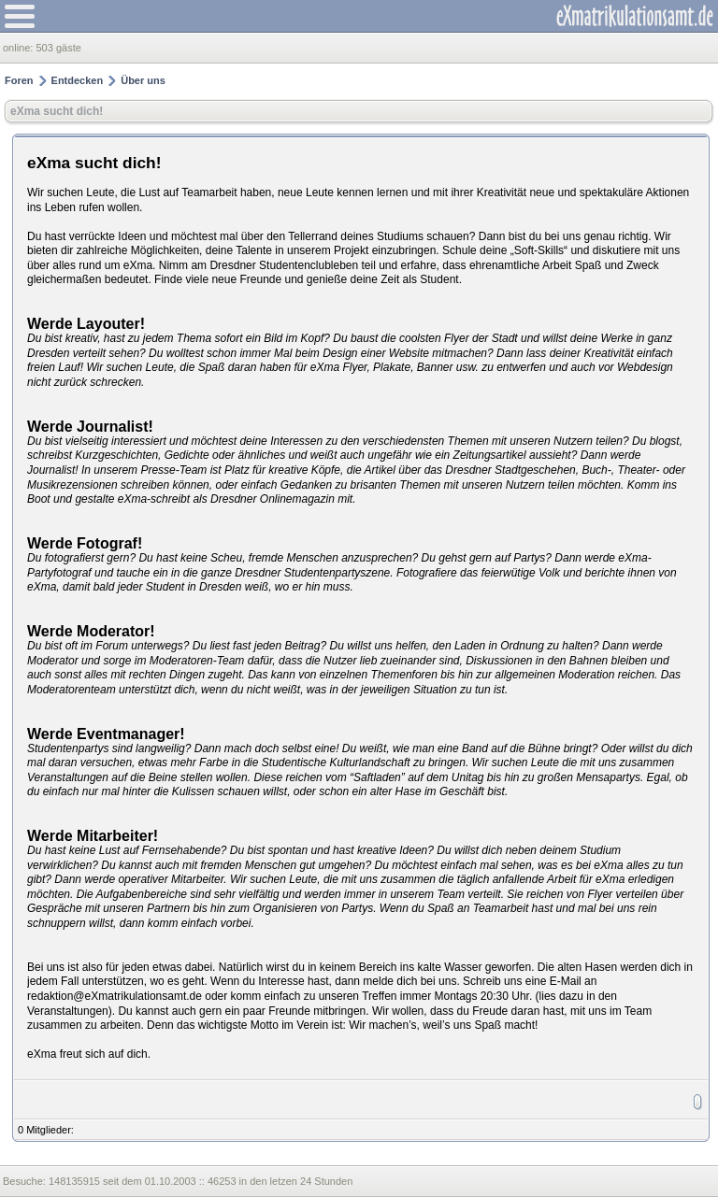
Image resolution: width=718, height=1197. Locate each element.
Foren (19, 80)
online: (19, 47)
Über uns (143, 80)
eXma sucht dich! (56, 111)
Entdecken (77, 80)
